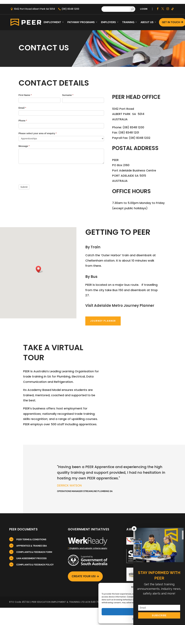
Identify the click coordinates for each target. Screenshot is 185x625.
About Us (149, 22)
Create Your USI (86, 577)
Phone (23, 120)
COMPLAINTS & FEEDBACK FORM (34, 552)
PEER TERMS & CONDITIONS (31, 539)
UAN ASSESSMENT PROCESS (31, 558)
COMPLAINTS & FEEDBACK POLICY (35, 564)
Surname (67, 95)
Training (129, 22)
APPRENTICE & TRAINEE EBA (31, 545)
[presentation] (43, 173)
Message (24, 146)
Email (22, 108)
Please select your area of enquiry (38, 133)
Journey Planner (103, 320)
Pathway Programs (82, 22)
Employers (110, 22)
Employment (54, 22)
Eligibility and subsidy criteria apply (87, 548)
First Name (25, 95)
